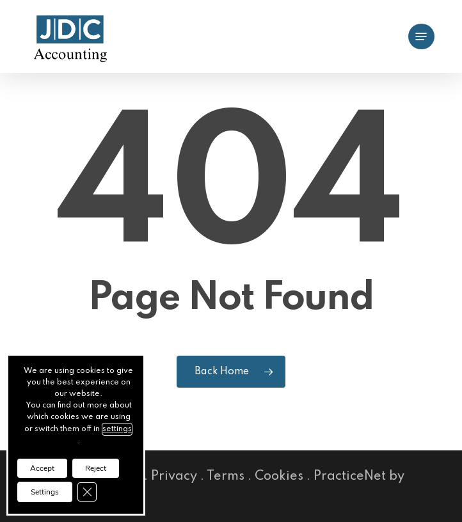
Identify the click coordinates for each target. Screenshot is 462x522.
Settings (45, 492)
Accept (42, 468)
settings (117, 429)
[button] (421, 36)
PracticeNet (350, 476)
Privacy (174, 476)
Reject (95, 468)
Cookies (279, 476)
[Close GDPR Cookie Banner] (87, 492)
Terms (225, 476)
